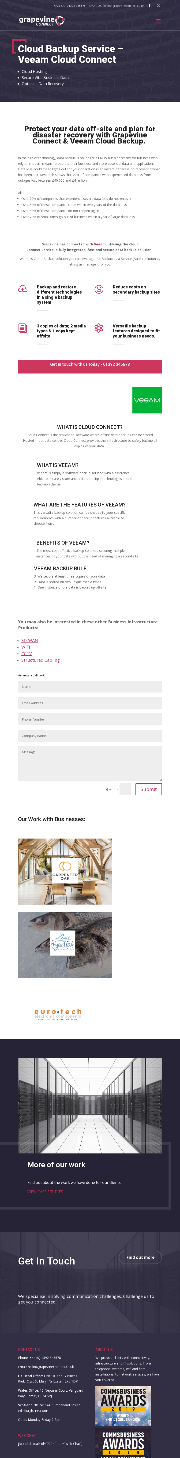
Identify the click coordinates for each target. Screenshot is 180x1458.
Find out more (140, 1257)
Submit (149, 789)
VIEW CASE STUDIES (45, 1191)
